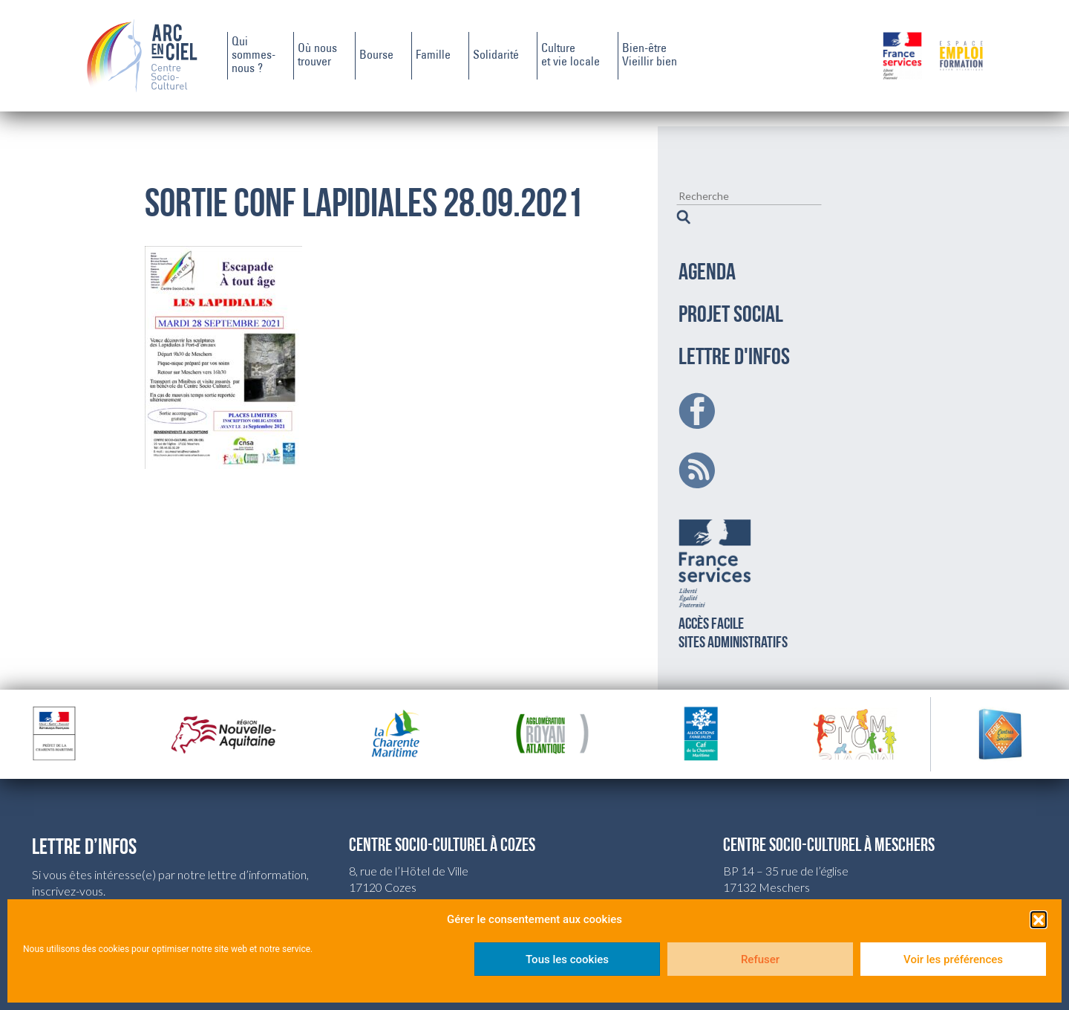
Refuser (760, 959)
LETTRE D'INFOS (734, 340)
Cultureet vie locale (570, 55)
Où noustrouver (317, 55)
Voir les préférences (953, 959)
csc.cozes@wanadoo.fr (407, 885)
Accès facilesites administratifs (733, 563)
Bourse (376, 56)
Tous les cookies (567, 959)
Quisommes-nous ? (253, 55)
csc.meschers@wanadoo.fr (791, 885)
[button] (1038, 919)
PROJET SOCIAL (731, 297)
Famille (433, 56)
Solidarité (496, 56)
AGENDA (707, 255)
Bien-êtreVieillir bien (649, 55)
